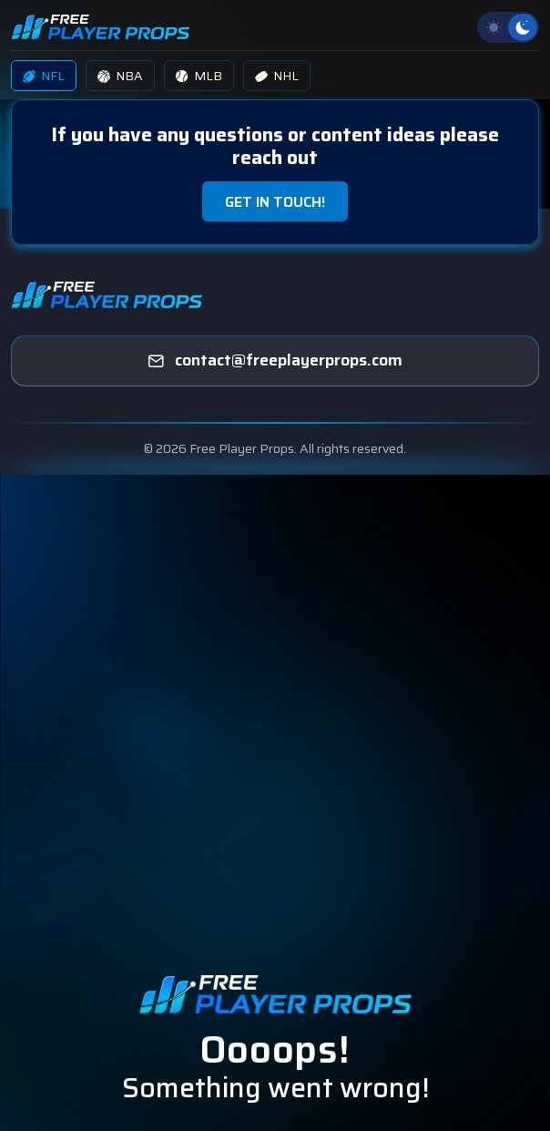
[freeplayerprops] (275, 360)
